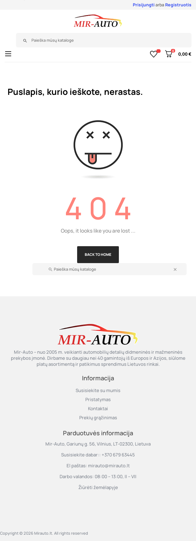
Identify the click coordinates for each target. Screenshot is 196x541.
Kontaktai (98, 408)
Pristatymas (98, 399)
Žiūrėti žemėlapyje (98, 487)
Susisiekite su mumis (98, 390)
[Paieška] (95, 40)
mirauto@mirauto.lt (109, 465)
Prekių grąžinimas (98, 417)
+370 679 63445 (118, 455)
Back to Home (98, 254)
